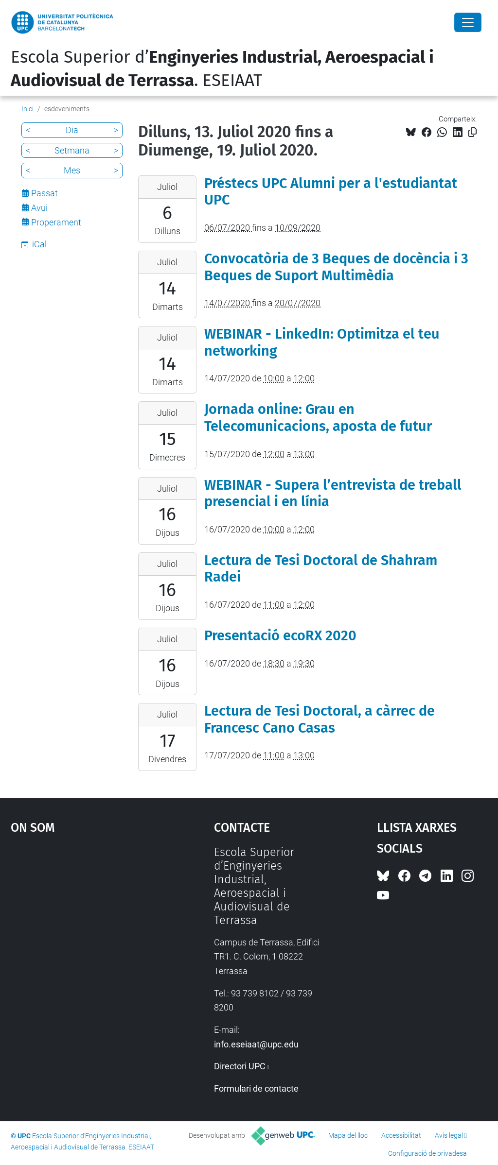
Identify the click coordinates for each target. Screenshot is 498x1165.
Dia (72, 130)
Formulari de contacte (256, 1088)
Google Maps (86, 918)
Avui (39, 208)
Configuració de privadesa (427, 1153)
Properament (56, 222)
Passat (44, 193)
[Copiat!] (472, 132)
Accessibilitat (401, 1135)
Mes (72, 170)
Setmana (71, 150)
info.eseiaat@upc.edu (256, 1044)
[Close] (467, 22)
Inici (27, 109)
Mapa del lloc (348, 1135)
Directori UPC (240, 1066)
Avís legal (449, 1135)
